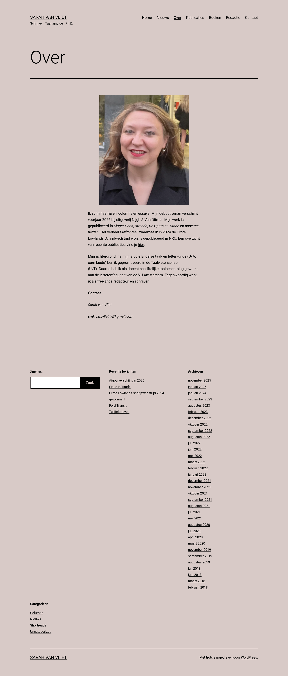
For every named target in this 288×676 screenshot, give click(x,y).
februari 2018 (198, 587)
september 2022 (200, 431)
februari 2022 (198, 468)
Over (177, 17)
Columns (36, 613)
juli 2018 (194, 568)
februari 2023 (198, 412)
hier (141, 244)
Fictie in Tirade (120, 387)
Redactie (233, 17)
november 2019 (199, 550)
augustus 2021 (199, 506)
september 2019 (200, 556)
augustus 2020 (199, 525)
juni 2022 (194, 449)
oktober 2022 (198, 424)
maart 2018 (196, 581)
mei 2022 (195, 456)
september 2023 (200, 399)
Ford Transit (118, 405)
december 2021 (199, 481)
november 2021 (199, 487)
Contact (251, 17)
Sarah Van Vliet (48, 17)
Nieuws (163, 17)
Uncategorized (40, 631)
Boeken (215, 17)
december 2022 (199, 418)
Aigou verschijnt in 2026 (126, 380)
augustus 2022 (199, 437)
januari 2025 (197, 387)
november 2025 (199, 380)
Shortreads (38, 625)
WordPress (249, 657)
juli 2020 (194, 531)
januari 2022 (197, 474)
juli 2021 (194, 512)
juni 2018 (194, 575)
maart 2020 (196, 543)
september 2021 (200, 499)
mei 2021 (195, 518)
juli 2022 (194, 443)
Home (147, 17)
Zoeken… (36, 372)
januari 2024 (197, 393)
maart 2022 (196, 462)
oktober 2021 (198, 493)
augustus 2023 (199, 405)
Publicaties (195, 17)
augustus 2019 (199, 562)
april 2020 (195, 537)
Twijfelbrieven (119, 412)
